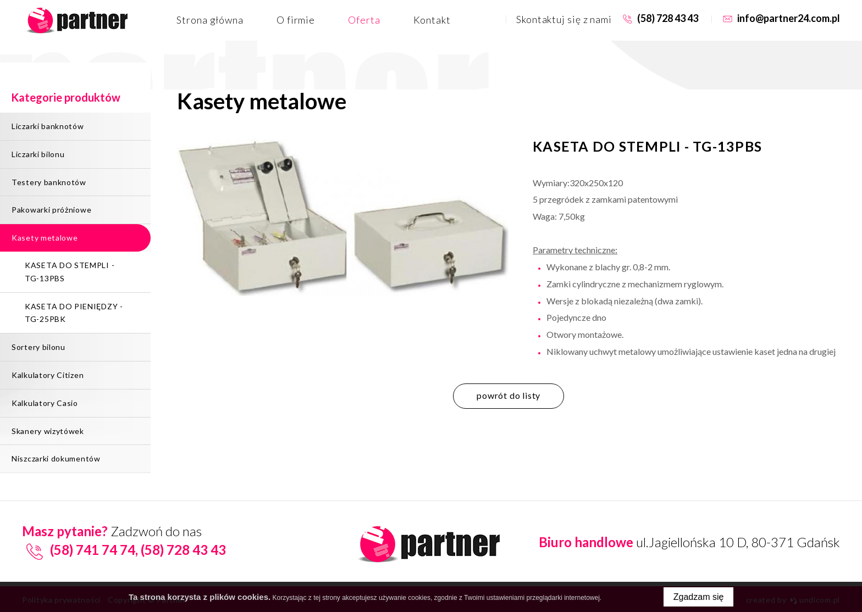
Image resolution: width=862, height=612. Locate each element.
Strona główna (210, 20)
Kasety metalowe (45, 237)
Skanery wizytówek (48, 431)
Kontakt (432, 20)
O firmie (296, 20)
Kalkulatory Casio (45, 403)
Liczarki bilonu (38, 154)
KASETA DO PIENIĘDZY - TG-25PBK (74, 313)
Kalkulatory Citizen (48, 375)
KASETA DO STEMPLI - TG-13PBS (69, 271)
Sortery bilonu (38, 347)
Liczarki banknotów (48, 126)
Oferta (364, 20)
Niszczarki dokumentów (56, 458)
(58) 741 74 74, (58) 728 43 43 (124, 550)
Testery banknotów (49, 182)
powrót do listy (508, 395)
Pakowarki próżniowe (51, 209)
